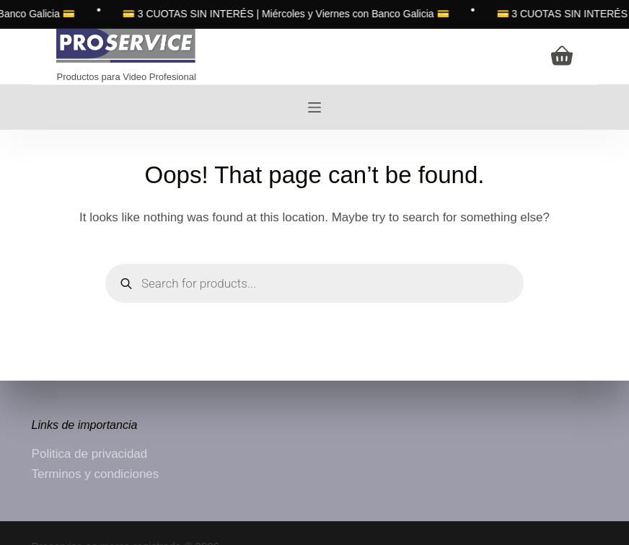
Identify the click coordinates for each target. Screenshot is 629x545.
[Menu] (314, 107)
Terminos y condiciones (95, 474)
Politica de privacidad (90, 454)
